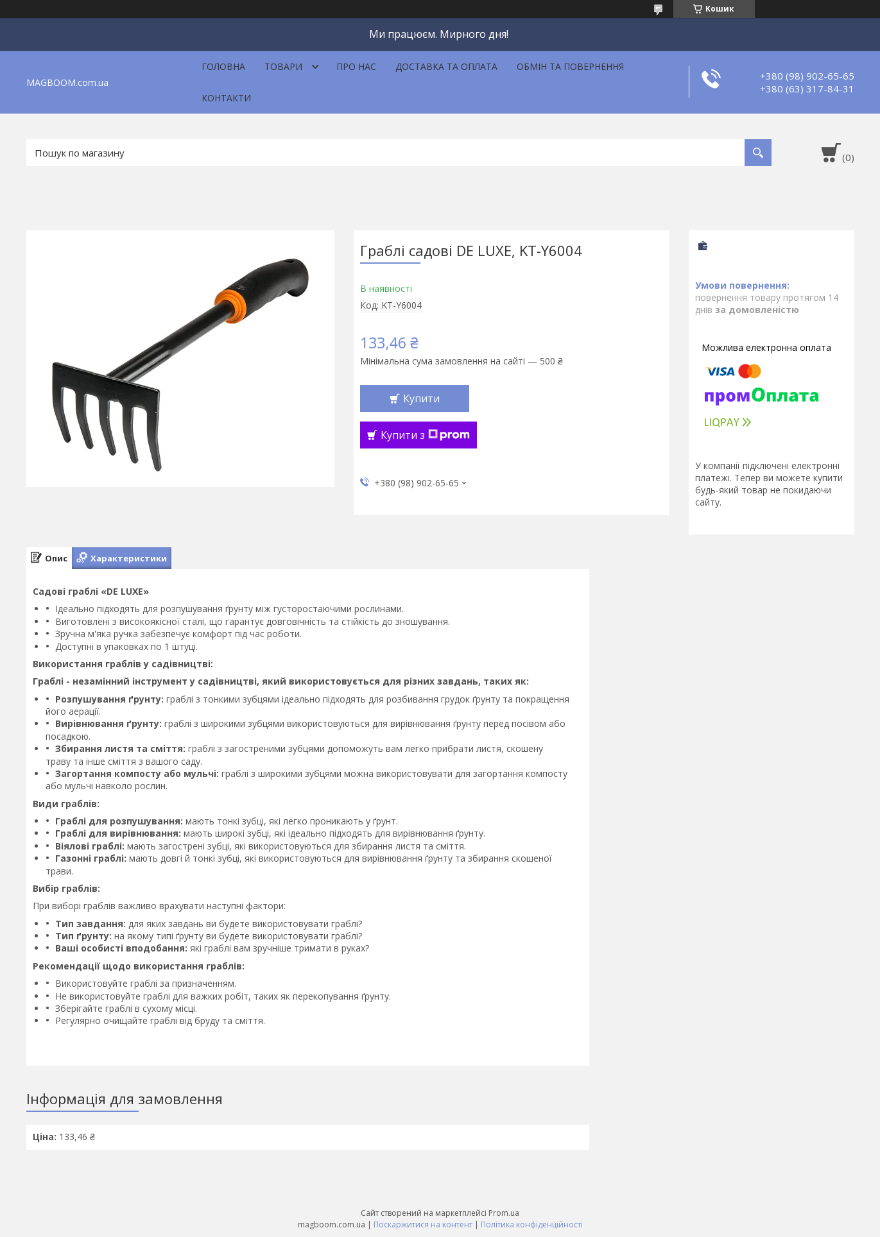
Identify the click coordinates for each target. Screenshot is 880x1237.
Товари (283, 66)
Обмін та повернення (570, 66)
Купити (421, 398)
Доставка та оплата (446, 66)
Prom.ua (503, 1212)
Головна (223, 66)
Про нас (356, 66)
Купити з (425, 435)
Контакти (226, 98)
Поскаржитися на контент (423, 1224)
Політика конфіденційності (532, 1224)
